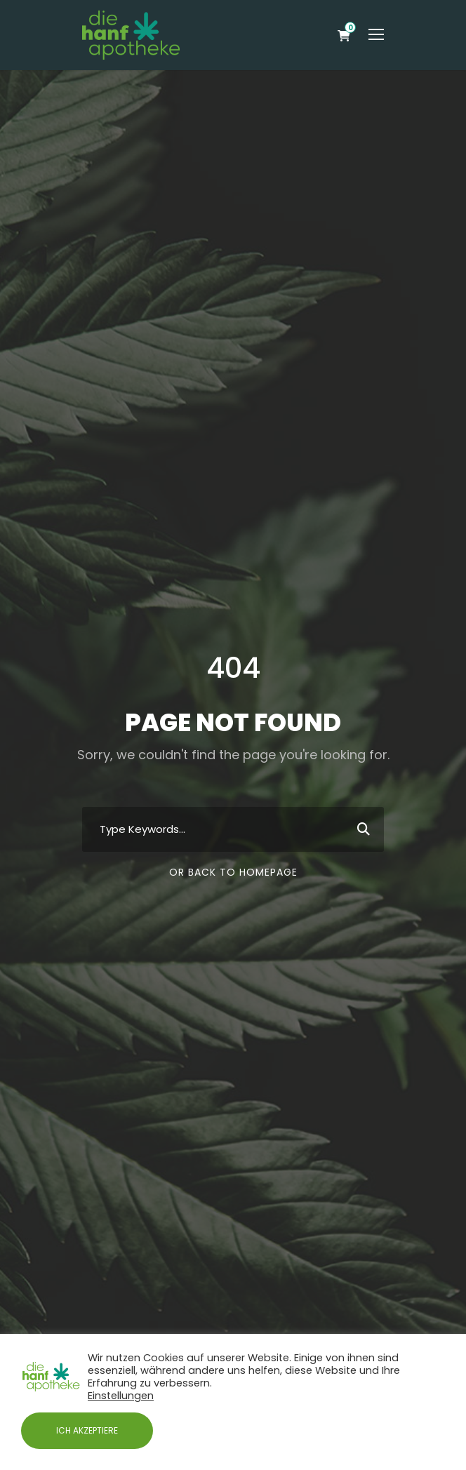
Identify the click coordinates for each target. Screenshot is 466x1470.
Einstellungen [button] (121, 1396)
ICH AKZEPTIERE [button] (87, 1430)
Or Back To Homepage (233, 872)
